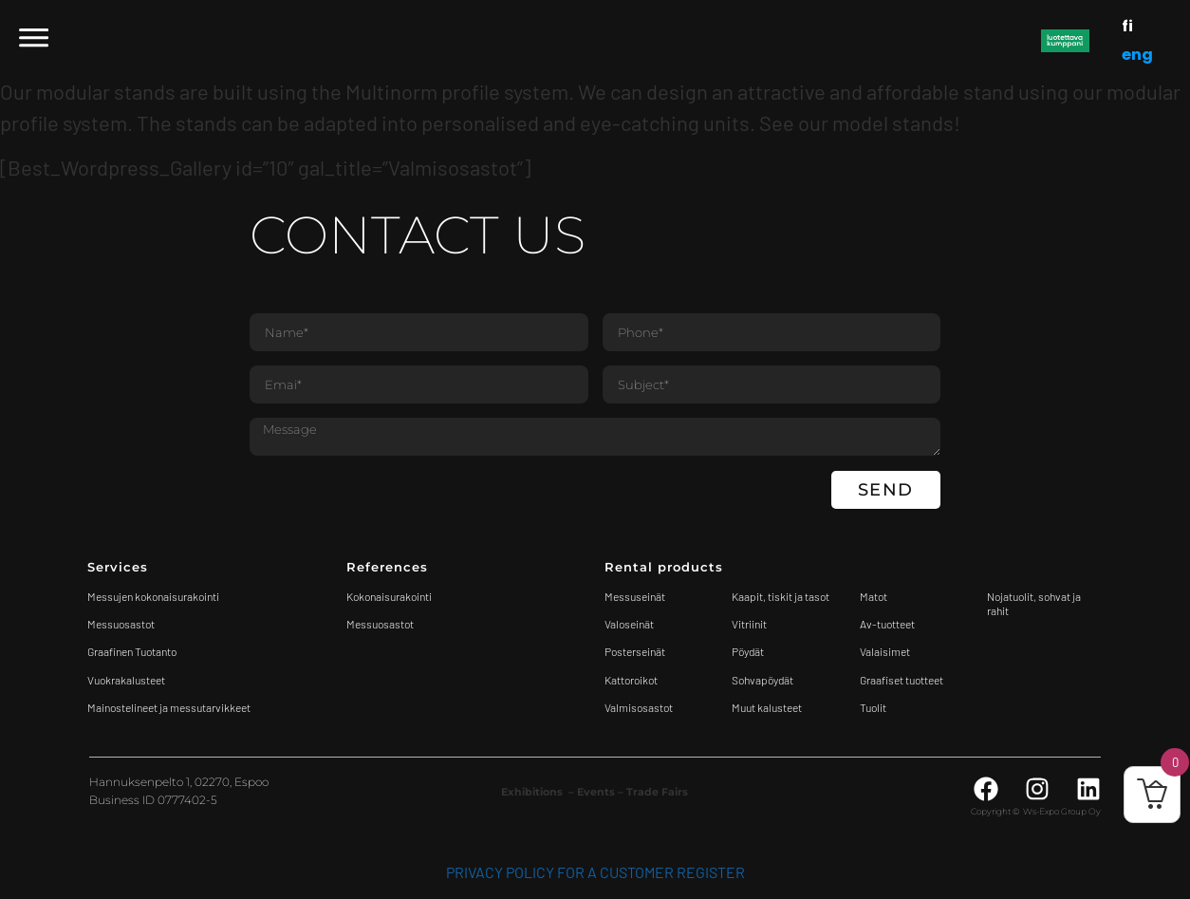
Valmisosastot (638, 707)
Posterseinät (634, 651)
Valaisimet (885, 651)
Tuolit (874, 707)
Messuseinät (634, 596)
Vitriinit (749, 623)
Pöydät (748, 651)
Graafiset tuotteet (901, 679)
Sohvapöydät (762, 679)
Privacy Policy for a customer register (595, 872)
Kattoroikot (631, 679)
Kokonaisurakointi (389, 596)
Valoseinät (629, 623)
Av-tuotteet (887, 623)
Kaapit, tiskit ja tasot (780, 596)
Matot (873, 596)
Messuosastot (380, 623)
